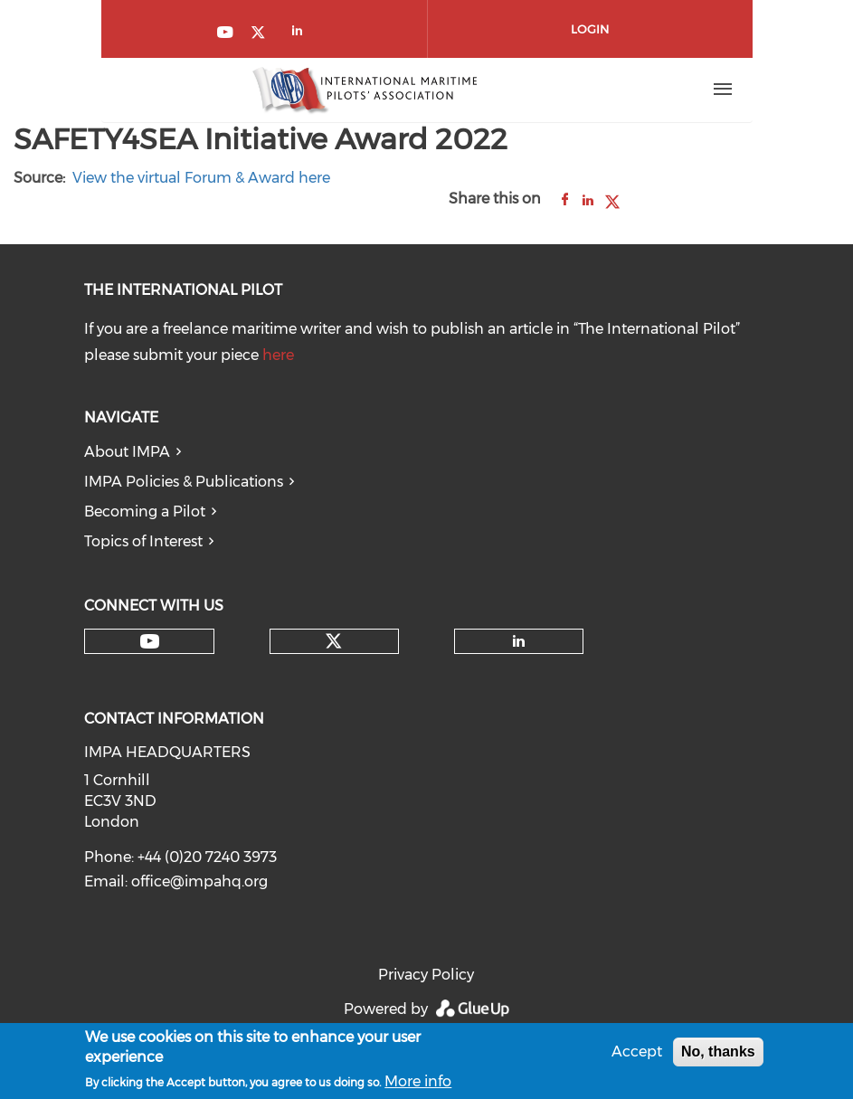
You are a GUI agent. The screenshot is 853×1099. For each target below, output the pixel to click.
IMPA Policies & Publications (183, 481)
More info (417, 1084)
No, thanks (718, 1053)
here (278, 355)
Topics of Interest (143, 541)
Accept (636, 1053)
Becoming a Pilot (144, 511)
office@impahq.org (199, 881)
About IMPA (127, 451)
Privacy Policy (426, 974)
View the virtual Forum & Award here (201, 177)
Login (590, 29)
